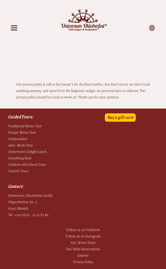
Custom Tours (18, 170)
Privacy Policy (83, 261)
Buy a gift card (120, 117)
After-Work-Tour (20, 145)
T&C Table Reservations (83, 248)
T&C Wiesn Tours (83, 242)
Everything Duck (20, 158)
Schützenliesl (17, 138)
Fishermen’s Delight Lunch (27, 151)
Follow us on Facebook (83, 229)
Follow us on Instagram (83, 236)
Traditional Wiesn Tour (25, 125)
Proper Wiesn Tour (22, 132)
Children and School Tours (27, 164)
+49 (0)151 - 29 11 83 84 (31, 214)
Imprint (83, 255)
